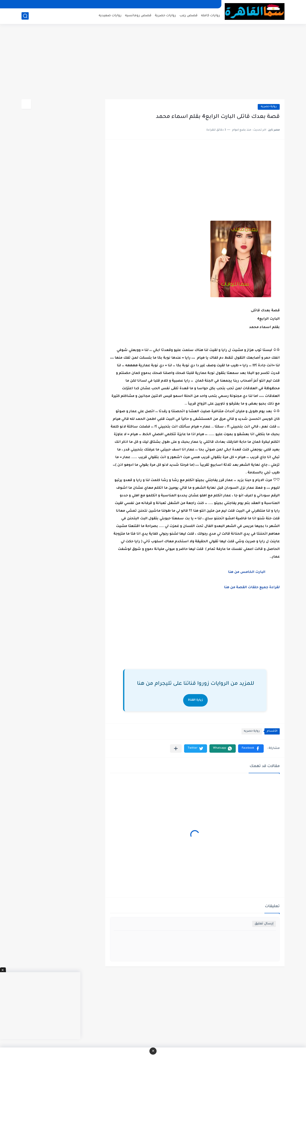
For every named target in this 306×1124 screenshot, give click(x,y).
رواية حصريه (269, 106)
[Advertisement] (153, 62)
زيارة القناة (195, 700)
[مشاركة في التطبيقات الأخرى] (176, 748)
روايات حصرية (165, 15)
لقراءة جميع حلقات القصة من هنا (252, 588)
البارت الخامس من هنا (246, 572)
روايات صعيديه (110, 15)
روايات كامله (210, 15)
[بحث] (25, 16)
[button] (251, 748)
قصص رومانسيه (138, 15)
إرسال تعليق (264, 924)
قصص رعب (188, 15)
